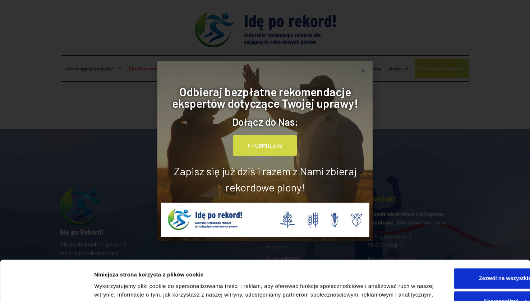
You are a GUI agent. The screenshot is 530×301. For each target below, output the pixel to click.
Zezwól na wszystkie (470, 234)
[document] (265, 150)
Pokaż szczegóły (115, 287)
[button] (363, 70)
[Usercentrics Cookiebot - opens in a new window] (46, 287)
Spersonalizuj (470, 257)
